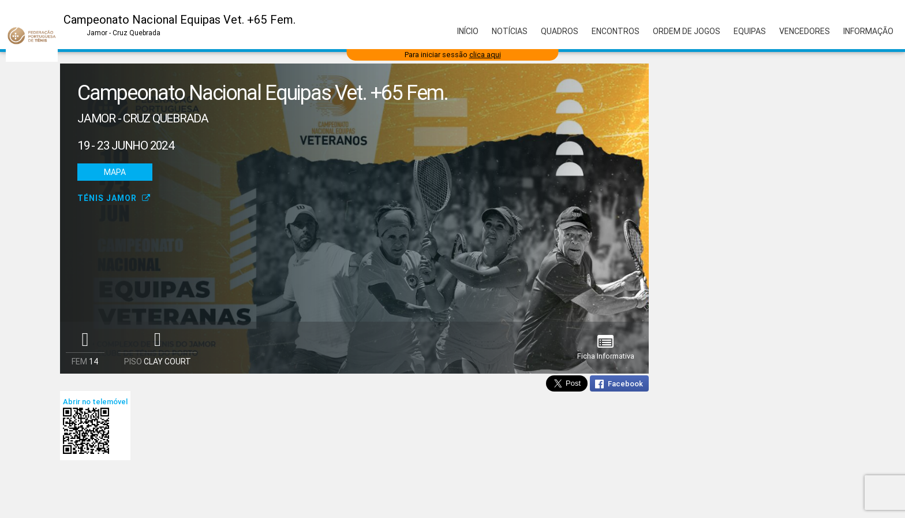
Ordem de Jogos (686, 31)
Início (467, 31)
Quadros (559, 31)
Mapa (115, 172)
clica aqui (485, 54)
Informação (868, 31)
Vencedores (804, 31)
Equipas (750, 31)
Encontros (616, 31)
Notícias (510, 31)
